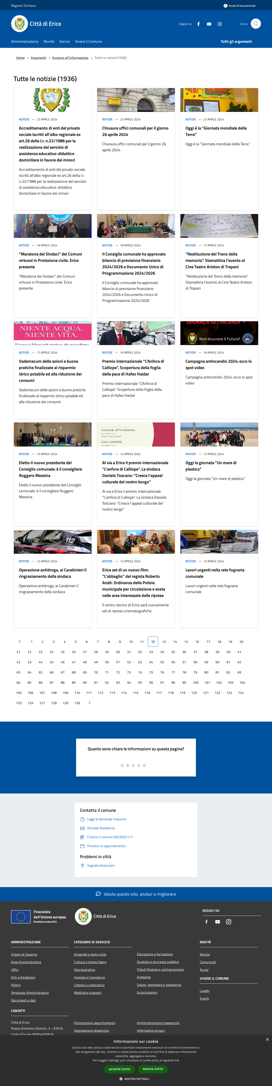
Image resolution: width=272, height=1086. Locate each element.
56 (173, 662)
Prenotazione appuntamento (94, 1022)
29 (107, 651)
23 (40, 651)
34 (162, 651)
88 (63, 682)
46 (63, 662)
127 (42, 702)
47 (74, 662)
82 (228, 672)
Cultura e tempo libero (90, 962)
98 (173, 682)
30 (118, 651)
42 (18, 662)
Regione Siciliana (23, 5)
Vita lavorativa (84, 969)
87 (52, 682)
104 (242, 682)
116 (147, 692)
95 (140, 682)
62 (239, 662)
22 (29, 651)
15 (186, 641)
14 (175, 641)
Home (20, 57)
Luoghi (205, 990)
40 (228, 651)
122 (217, 692)
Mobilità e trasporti (88, 992)
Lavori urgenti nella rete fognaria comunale (215, 573)
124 (241, 692)
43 (29, 662)
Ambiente (144, 977)
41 (239, 651)
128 (54, 702)
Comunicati (208, 962)
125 (19, 702)
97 (162, 682)
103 (231, 682)
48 (85, 662)
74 (140, 672)
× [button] (267, 1039)
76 (162, 672)
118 (171, 692)
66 (52, 672)
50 (107, 662)
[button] (136, 1079)
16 (197, 641)
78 (184, 672)
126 (30, 702)
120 (194, 692)
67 (63, 672)
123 (229, 692)
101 (207, 682)
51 (118, 662)
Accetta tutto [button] (119, 1069)
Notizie (24, 119)
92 (107, 682)
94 (129, 682)
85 (29, 682)
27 (85, 651)
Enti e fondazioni (23, 977)
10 (131, 641)
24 (52, 651)
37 (195, 651)
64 (29, 672)
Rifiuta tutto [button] (153, 1069)
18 (219, 641)
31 (129, 651)
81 (217, 672)
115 (136, 692)
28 (96, 651)
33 (151, 651)
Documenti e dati (23, 1000)
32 (140, 651)
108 (54, 692)
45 (52, 662)
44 (40, 662)
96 (151, 682)
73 (129, 672)
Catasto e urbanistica (89, 985)
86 (40, 682)
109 (65, 692)
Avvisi (204, 969)
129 (65, 702)
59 (206, 662)
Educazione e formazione (155, 954)
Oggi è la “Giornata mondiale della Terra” (216, 131)
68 (74, 672)
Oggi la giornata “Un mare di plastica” (211, 465)
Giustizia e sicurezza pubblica (158, 961)
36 (184, 651)
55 (162, 662)
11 (142, 641)
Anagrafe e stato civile (90, 954)
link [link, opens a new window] (177, 1060)
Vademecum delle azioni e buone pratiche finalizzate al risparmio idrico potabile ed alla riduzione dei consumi (50, 371)
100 (195, 682)
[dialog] (136, 1060)
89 (74, 682)
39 (217, 651)
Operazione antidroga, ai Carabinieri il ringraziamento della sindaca (52, 573)
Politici (16, 985)
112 (100, 692)
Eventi (204, 998)
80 (206, 672)
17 (208, 641)
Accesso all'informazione (70, 57)
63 (18, 672)
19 (230, 641)
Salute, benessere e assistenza (159, 984)
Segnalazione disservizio (91, 1030)
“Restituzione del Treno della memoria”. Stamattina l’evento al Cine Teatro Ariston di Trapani (215, 260)
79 (195, 672)
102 (219, 682)
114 (124, 692)
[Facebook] (197, 23)
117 (159, 692)
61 (228, 662)
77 (173, 672)
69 (85, 672)
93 (118, 682)
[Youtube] (207, 23)
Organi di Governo (24, 954)
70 (96, 672)
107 (42, 692)
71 (107, 672)
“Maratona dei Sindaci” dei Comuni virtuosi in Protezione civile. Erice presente (50, 260)
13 (164, 641)
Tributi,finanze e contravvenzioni (160, 969)
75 (151, 672)
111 (89, 692)
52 (129, 662)
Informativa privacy (151, 1030)
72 (118, 672)
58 (195, 662)
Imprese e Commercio (89, 977)
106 (30, 692)
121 (206, 692)
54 (151, 662)
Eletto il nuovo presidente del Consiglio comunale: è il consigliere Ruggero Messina (50, 469)
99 (184, 682)
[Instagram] (218, 23)
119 (182, 692)
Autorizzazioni (147, 992)
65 (40, 672)
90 (85, 682)
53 (140, 662)
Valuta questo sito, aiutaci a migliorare (136, 893)
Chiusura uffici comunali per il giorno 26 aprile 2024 (135, 131)
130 (77, 702)
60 (217, 662)
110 (77, 692)
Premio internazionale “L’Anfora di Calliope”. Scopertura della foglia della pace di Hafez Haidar (133, 367)
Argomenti (38, 57)
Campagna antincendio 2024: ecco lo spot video (219, 364)
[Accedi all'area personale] (239, 6)
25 (63, 651)
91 (96, 682)
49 (96, 662)
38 (206, 651)
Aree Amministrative (26, 962)
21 (18, 651)
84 (18, 682)
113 (112, 692)
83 (239, 672)
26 (74, 651)
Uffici (14, 969)
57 (184, 662)
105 (19, 692)
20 (241, 641)
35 (173, 651)
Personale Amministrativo (30, 992)
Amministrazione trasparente (158, 1022)
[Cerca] (256, 24)
